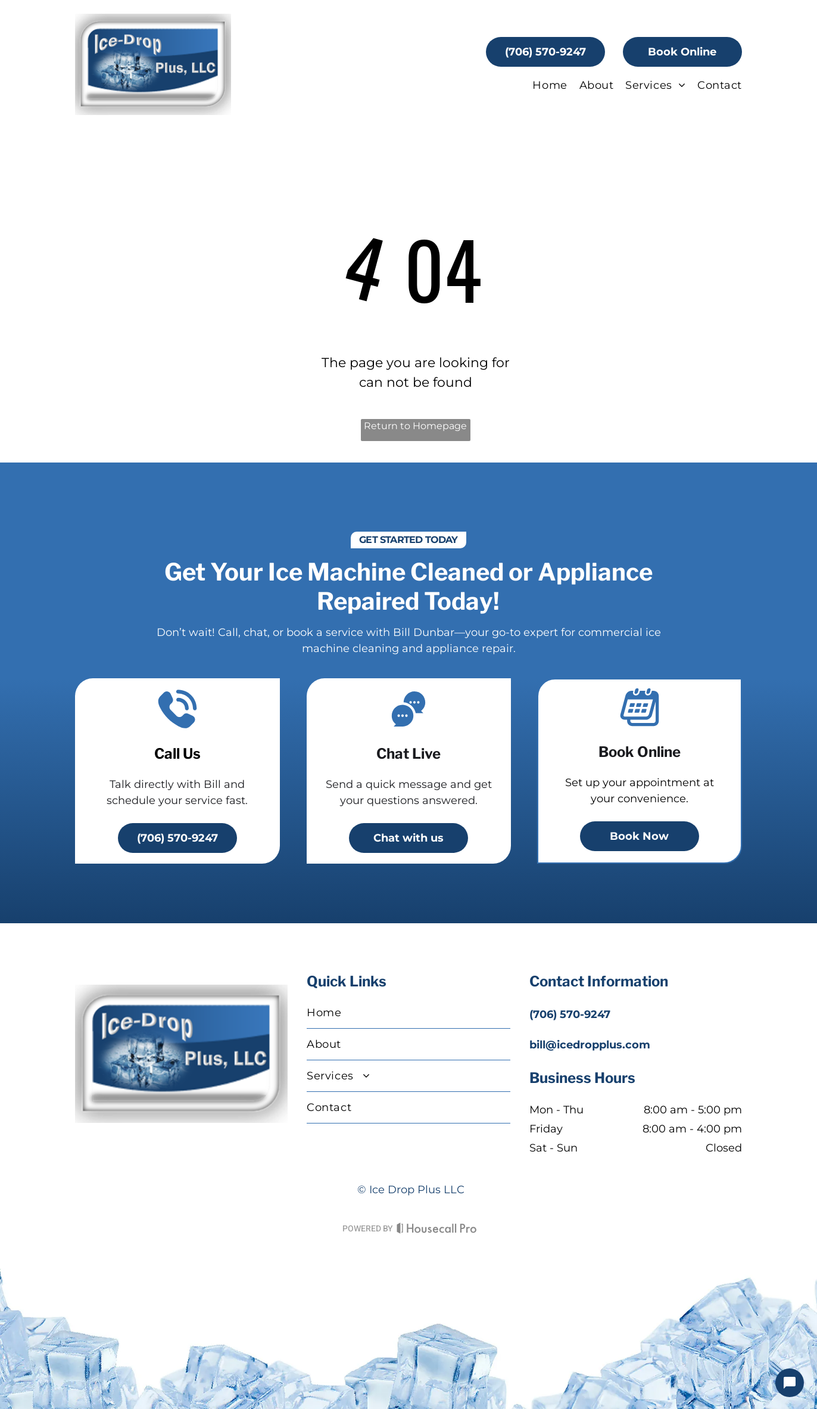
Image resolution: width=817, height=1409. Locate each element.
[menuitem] (543, 85)
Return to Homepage (415, 426)
